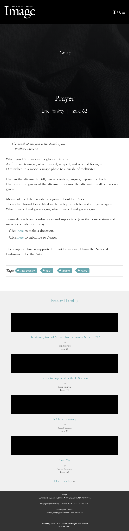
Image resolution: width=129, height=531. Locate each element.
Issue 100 (64, 472)
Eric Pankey (53, 111)
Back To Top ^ (64, 527)
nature (66, 270)
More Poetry (64, 481)
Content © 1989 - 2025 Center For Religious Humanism (64, 524)
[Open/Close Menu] (123, 12)
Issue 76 (64, 431)
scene (84, 270)
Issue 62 (79, 111)
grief (48, 270)
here (20, 231)
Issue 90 (64, 349)
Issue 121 (64, 390)
